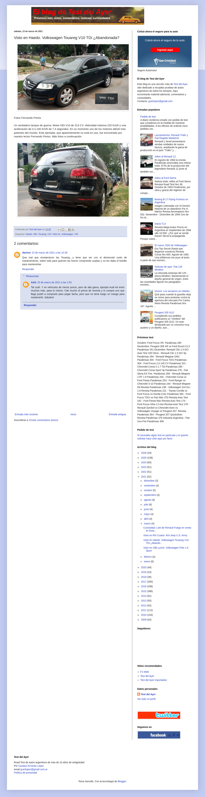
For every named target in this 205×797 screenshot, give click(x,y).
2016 (144, 586)
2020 (144, 567)
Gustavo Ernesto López (31, 765)
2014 (144, 596)
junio (147, 509)
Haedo (29, 234)
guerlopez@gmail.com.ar (33, 769)
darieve (26, 252)
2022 (144, 471)
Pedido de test (148, 116)
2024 (144, 462)
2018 (144, 577)
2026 (144, 452)
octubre (148, 490)
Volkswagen (67, 234)
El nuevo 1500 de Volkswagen (171, 245)
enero (147, 561)
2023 (144, 467)
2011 (144, 610)
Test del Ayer (180, 84)
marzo (147, 523)
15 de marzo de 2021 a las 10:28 (49, 252)
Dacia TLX (160, 223)
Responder (28, 269)
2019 (144, 572)
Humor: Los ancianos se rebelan (172, 291)
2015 (144, 591)
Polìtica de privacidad (25, 772)
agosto (148, 499)
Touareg (42, 234)
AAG (33, 282)
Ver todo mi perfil (146, 699)
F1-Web (144, 671)
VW (76, 234)
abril (146, 518)
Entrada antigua (117, 414)
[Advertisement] (70, 386)
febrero (148, 556)
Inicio (73, 414)
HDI (35, 234)
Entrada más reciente (26, 414)
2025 (144, 457)
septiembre (150, 495)
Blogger (122, 781)
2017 (144, 581)
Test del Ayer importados (153, 680)
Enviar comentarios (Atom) (43, 420)
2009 (144, 619)
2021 (144, 476)
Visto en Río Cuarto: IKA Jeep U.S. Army (165, 535)
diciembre (149, 480)
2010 (144, 615)
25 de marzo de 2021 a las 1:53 (54, 282)
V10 (49, 234)
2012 (144, 605)
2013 (144, 600)
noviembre (150, 485)
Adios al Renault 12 (165, 156)
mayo (147, 514)
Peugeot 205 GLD (164, 312)
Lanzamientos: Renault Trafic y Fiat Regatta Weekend (171, 136)
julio (146, 504)
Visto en (56, 234)
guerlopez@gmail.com (160, 101)
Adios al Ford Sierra (165, 178)
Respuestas (32, 276)
